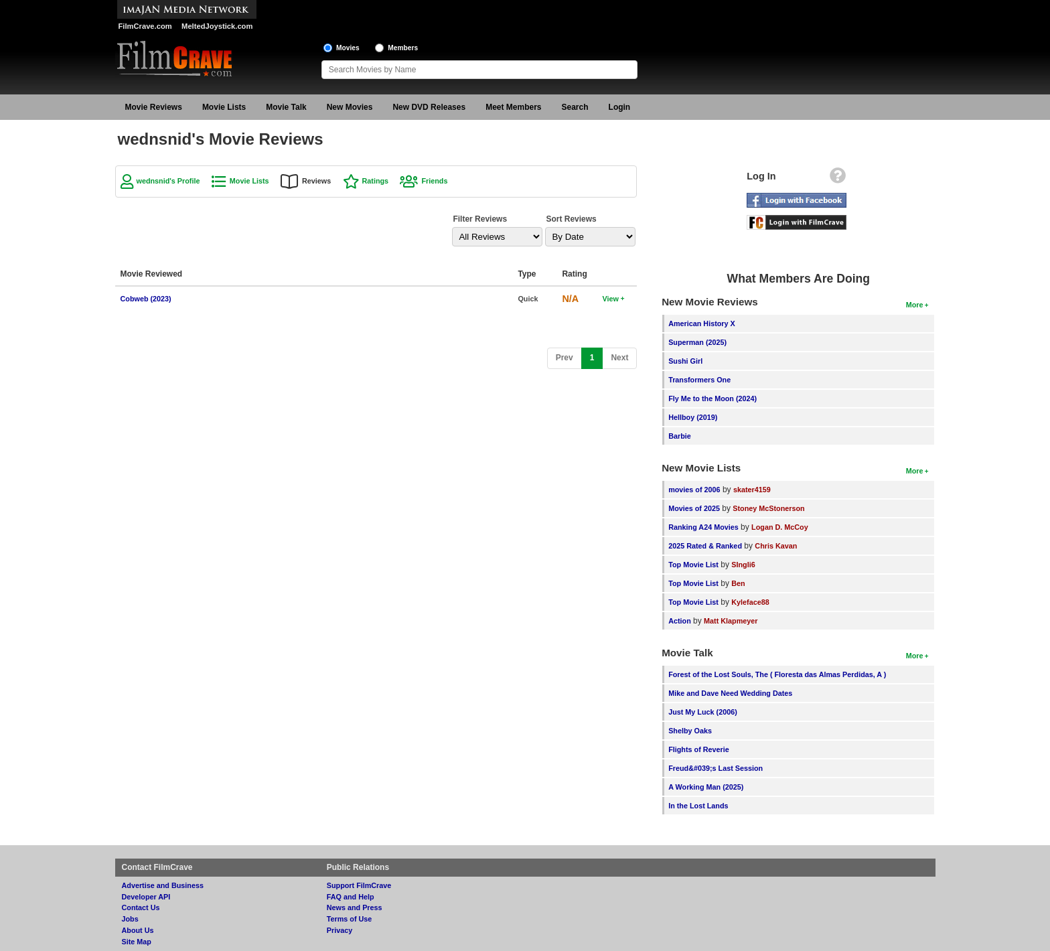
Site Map (136, 942)
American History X (701, 323)
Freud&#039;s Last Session (715, 768)
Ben (738, 583)
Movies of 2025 (694, 508)
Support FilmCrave (359, 885)
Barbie (679, 436)
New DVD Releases (428, 107)
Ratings (375, 181)
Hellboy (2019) (692, 417)
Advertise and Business (163, 885)
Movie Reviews (153, 107)
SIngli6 (743, 565)
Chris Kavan (776, 546)
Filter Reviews (480, 219)
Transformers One (699, 380)
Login (620, 107)
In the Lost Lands (698, 806)
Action (679, 621)
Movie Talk (286, 107)
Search (575, 107)
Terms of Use (349, 919)
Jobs (130, 919)
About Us (138, 930)
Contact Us (141, 907)
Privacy (339, 930)
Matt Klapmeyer (730, 621)
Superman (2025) (697, 342)
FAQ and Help (350, 897)
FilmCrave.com (145, 26)
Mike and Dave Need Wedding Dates (730, 693)
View (610, 299)
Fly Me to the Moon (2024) (712, 398)
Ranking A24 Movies (703, 527)
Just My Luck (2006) (702, 712)
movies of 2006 (694, 490)
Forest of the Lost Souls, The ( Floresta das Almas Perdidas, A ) (777, 674)
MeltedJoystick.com (216, 26)
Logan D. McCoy (779, 527)
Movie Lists (224, 107)
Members (403, 48)
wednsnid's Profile (168, 181)
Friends (434, 181)
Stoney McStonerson (768, 508)
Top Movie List (693, 565)
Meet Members (513, 107)
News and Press (354, 907)
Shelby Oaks (690, 731)
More (914, 305)
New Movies (350, 107)
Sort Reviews (571, 219)
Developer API (146, 897)
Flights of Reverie (698, 749)
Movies (348, 48)
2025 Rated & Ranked (705, 546)
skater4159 (752, 490)
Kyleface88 (750, 602)
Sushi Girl (685, 361)
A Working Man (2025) (705, 787)
